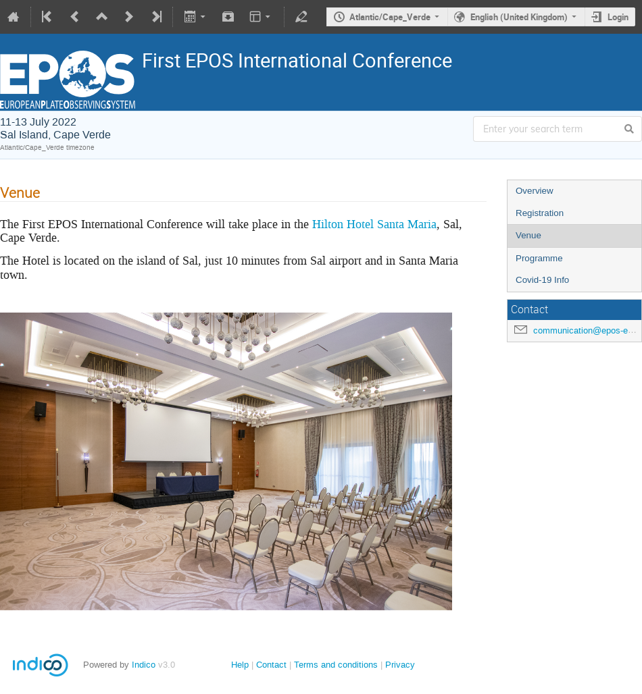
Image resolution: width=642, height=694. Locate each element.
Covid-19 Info (542, 280)
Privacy (400, 664)
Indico (143, 664)
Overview (534, 191)
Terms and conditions (336, 664)
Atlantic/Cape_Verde (389, 17)
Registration (540, 213)
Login (618, 17)
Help (240, 664)
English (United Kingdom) (519, 17)
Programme (539, 258)
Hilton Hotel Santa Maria (374, 224)
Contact (271, 664)
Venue (528, 235)
